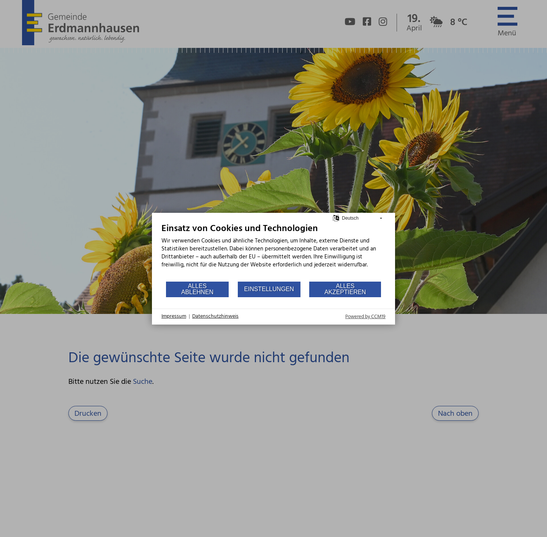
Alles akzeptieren (345, 289)
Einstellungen (269, 289)
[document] (273, 252)
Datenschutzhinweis (215, 316)
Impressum (173, 316)
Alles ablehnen (197, 289)
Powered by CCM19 (365, 317)
